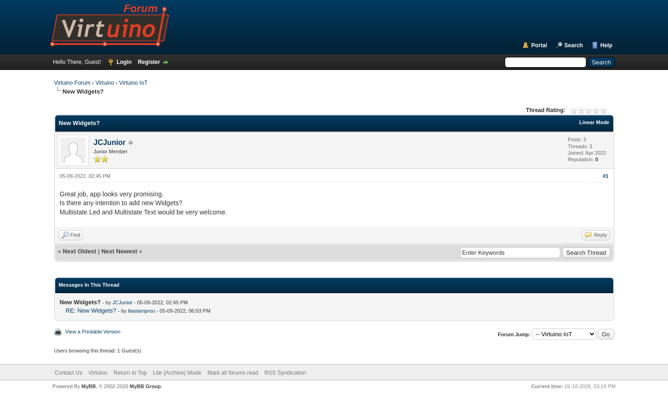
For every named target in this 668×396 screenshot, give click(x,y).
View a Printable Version (93, 331)
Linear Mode (594, 122)
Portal (539, 45)
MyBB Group (145, 386)
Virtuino (105, 83)
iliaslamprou (141, 311)
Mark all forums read (232, 373)
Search (574, 45)
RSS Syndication (285, 373)
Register (149, 62)
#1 (605, 176)
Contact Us (68, 373)
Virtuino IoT (133, 83)
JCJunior (110, 142)
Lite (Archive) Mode (177, 373)
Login (124, 62)
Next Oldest (79, 251)
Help (606, 45)
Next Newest (119, 251)
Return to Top (130, 373)
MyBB (88, 386)
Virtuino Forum (72, 83)
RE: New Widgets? (91, 310)
